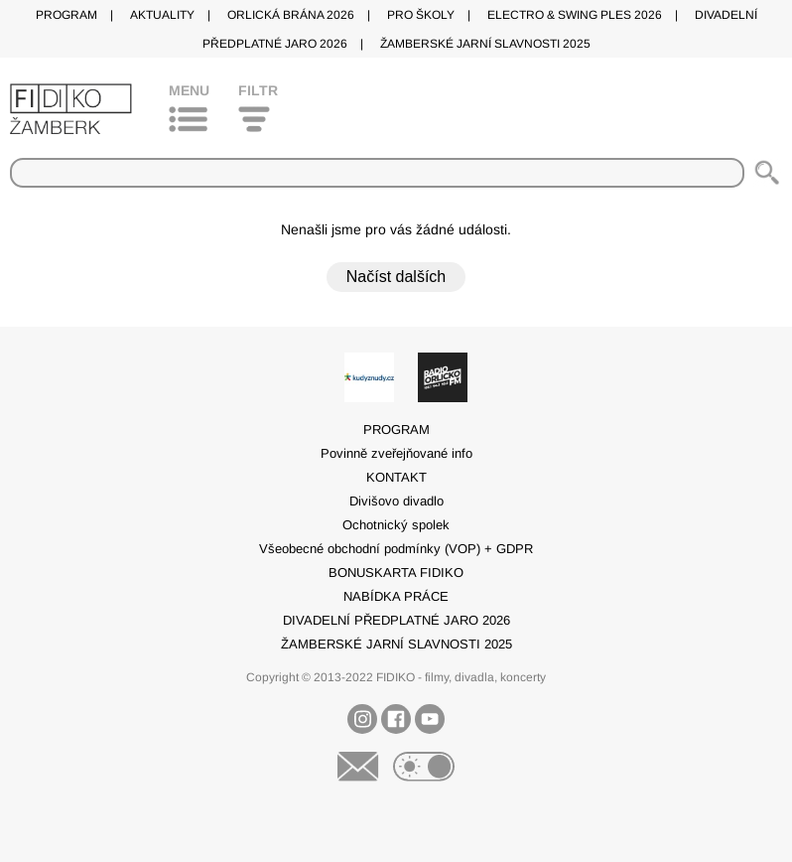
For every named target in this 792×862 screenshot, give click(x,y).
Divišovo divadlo (396, 501)
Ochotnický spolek (396, 524)
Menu (189, 90)
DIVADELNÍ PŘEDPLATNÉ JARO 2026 (396, 620)
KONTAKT (396, 477)
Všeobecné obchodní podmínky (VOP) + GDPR (396, 548)
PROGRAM (66, 15)
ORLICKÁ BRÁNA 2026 (290, 15)
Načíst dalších (396, 276)
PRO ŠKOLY (421, 15)
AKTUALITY (162, 15)
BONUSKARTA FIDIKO (396, 572)
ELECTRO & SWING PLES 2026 (574, 15)
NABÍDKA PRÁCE (396, 596)
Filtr (258, 90)
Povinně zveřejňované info (396, 453)
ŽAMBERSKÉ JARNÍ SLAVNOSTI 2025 (485, 44)
